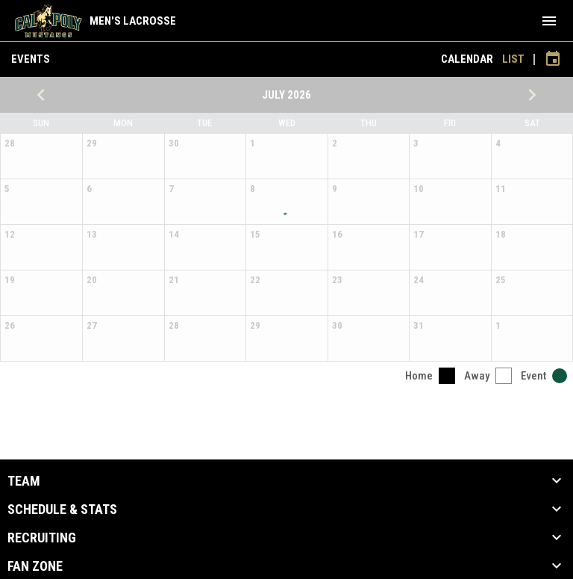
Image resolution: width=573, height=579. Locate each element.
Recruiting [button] (41, 538)
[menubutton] (549, 21)
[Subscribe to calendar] (553, 59)
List (513, 59)
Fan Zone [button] (35, 566)
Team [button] (23, 481)
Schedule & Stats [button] (62, 509)
